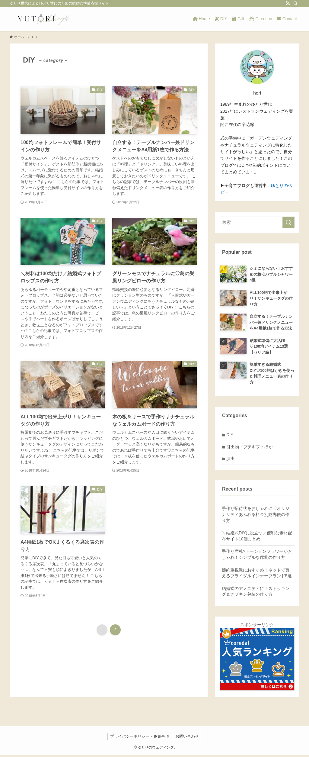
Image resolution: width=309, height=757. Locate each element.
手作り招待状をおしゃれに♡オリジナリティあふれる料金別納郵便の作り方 (255, 516)
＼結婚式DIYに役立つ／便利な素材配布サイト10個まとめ (257, 538)
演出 (231, 460)
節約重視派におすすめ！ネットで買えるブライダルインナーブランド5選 (257, 574)
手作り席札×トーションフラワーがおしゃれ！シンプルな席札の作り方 (257, 556)
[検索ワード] (257, 222)
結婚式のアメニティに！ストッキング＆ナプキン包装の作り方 (255, 593)
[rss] (287, 3)
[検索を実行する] (288, 222)
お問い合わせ (187, 738)
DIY (230, 435)
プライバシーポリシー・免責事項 (139, 738)
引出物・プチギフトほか (250, 447)
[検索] (295, 3)
